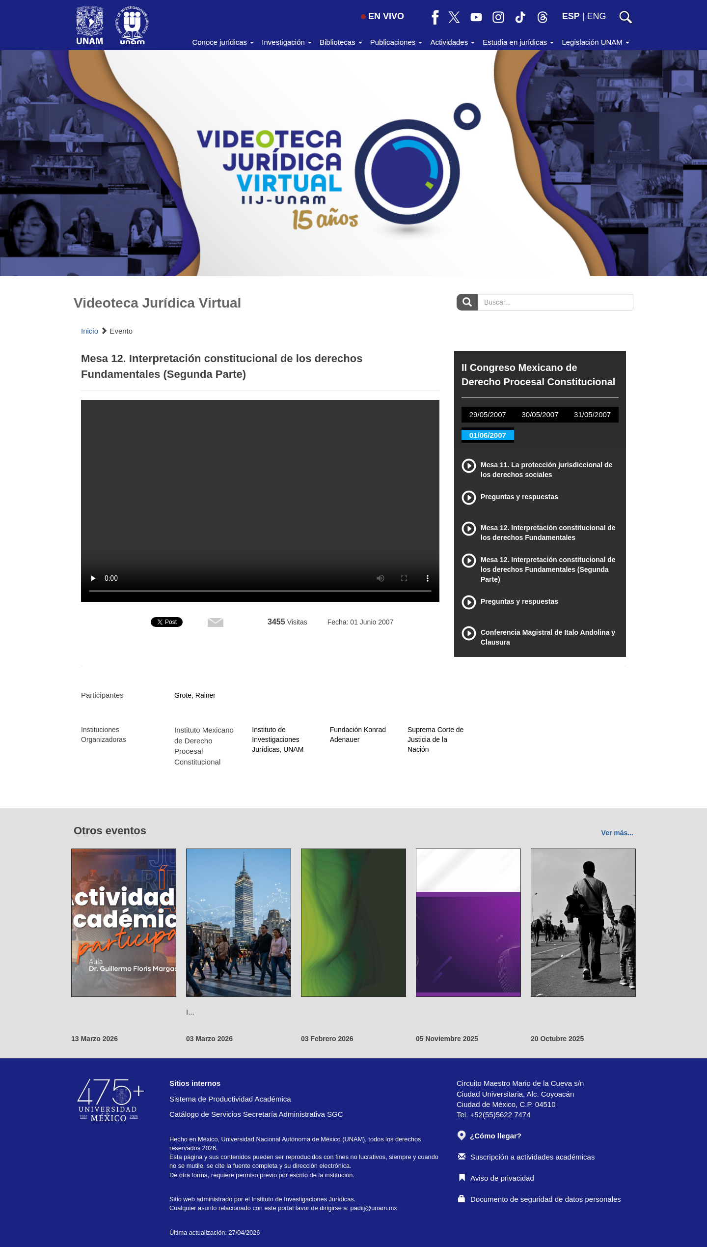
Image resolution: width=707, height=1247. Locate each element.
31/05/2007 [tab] (592, 414)
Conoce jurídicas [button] (223, 42)
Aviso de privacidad (496, 1178)
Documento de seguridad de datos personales (539, 1199)
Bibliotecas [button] (341, 42)
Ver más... (617, 833)
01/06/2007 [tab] (487, 435)
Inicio (89, 331)
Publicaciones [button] (396, 42)
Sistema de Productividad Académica (230, 1099)
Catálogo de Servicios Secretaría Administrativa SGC (256, 1114)
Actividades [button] (452, 42)
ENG (596, 16)
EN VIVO (382, 16)
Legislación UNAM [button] (595, 42)
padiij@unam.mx (374, 1208)
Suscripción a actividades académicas (526, 1157)
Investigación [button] (287, 42)
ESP (571, 16)
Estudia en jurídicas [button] (518, 42)
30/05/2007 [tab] (539, 414)
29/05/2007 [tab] (487, 414)
